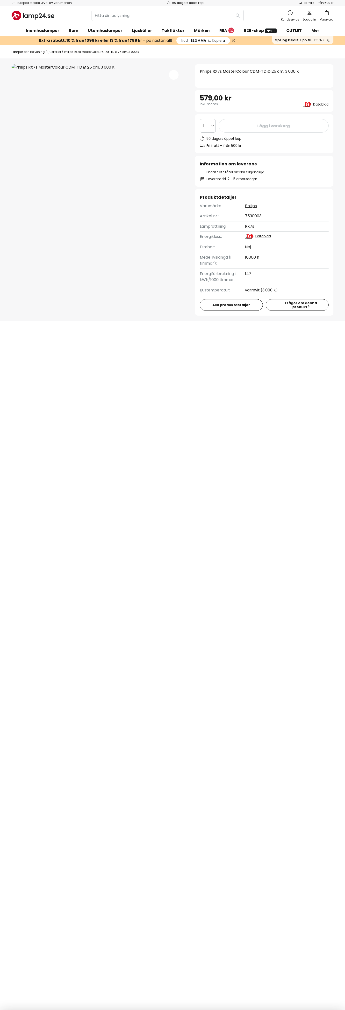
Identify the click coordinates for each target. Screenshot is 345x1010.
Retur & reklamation (31, 842)
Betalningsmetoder (30, 817)
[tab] (35, 347)
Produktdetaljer (91, 347)
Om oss (128, 792)
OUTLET (294, 30)
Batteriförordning (218, 976)
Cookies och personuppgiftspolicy (261, 792)
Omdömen (131, 833)
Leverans (20, 825)
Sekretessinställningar (85, 976)
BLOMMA (203, 40)
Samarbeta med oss (140, 800)
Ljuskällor (54, 52)
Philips (251, 206)
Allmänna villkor (244, 800)
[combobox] (168, 15)
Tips (147, 850)
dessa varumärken (226, 710)
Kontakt (19, 809)
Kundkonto (22, 833)
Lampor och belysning (28, 52)
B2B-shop (260, 30)
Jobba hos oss (134, 842)
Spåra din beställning (31, 800)
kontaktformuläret (136, 748)
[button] (174, 75)
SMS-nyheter (133, 825)
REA (226, 31)
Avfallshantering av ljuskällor (255, 976)
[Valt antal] (208, 126)
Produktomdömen (149, 347)
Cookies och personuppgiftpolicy (178, 976)
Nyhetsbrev (132, 817)
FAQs (17, 792)
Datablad (321, 104)
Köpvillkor (144, 976)
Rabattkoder (133, 809)
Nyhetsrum (161, 842)
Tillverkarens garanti (31, 850)
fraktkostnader (185, 991)
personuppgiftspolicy (205, 748)
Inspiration (131, 850)
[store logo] (33, 15)
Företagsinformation (249, 809)
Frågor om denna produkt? (301, 305)
